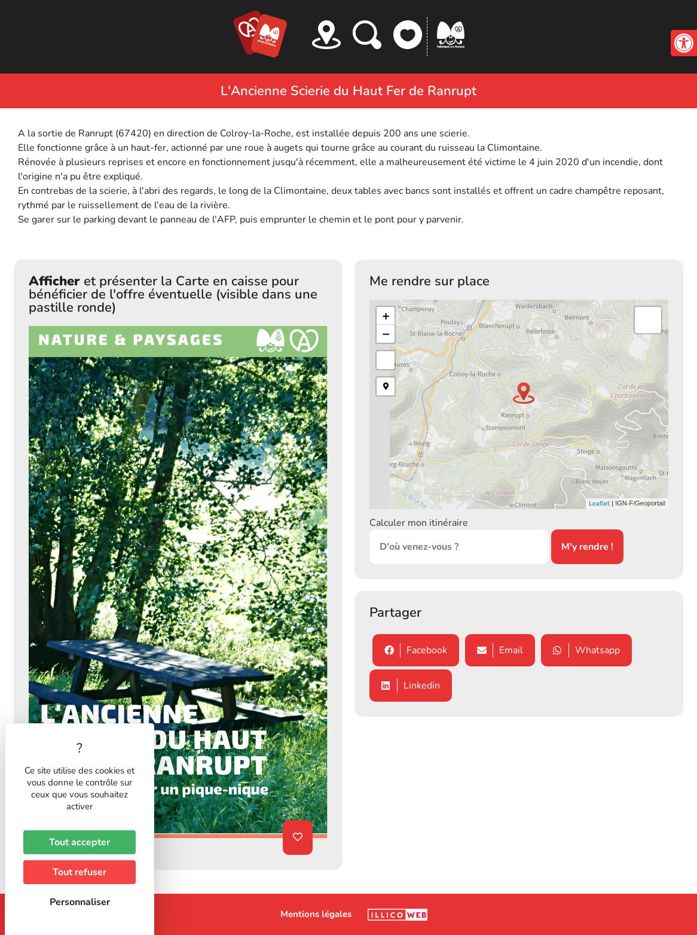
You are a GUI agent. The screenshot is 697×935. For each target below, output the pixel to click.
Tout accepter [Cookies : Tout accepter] (79, 842)
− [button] (386, 334)
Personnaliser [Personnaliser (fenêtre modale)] (80, 902)
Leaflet (599, 503)
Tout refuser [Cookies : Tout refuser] (79, 872)
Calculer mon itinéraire (418, 523)
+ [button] (386, 316)
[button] (684, 43)
